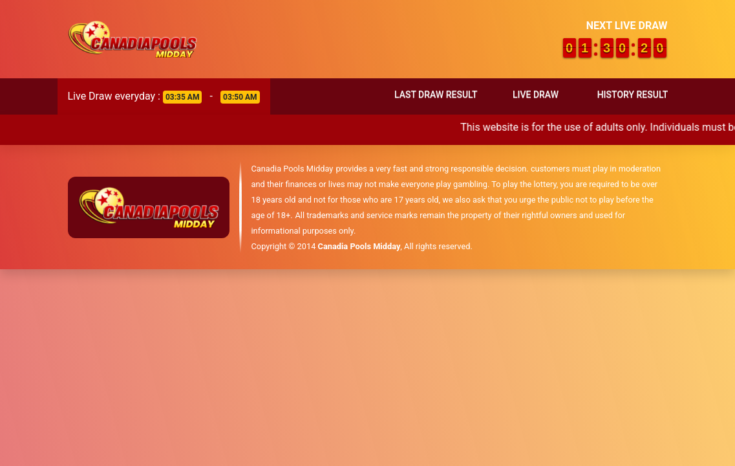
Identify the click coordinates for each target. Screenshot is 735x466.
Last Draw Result (436, 94)
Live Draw (536, 94)
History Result (632, 94)
